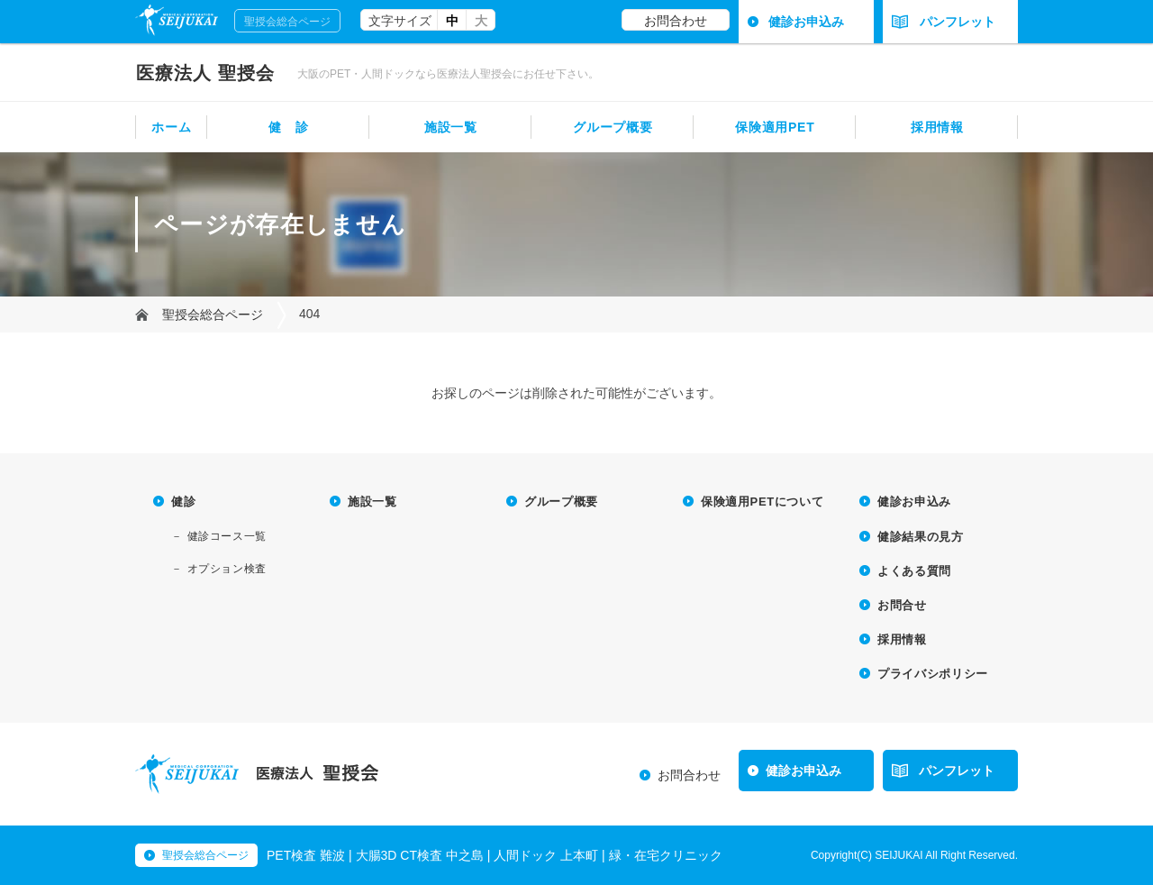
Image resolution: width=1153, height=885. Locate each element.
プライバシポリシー (932, 673)
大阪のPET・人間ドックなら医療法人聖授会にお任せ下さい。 (448, 74)
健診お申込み (806, 21)
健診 (183, 501)
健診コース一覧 (227, 536)
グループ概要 (612, 127)
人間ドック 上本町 (546, 855)
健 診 (288, 127)
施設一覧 (450, 127)
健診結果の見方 (920, 536)
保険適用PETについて (762, 501)
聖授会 (205, 73)
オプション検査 (227, 568)
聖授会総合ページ (287, 21)
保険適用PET (774, 127)
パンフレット (943, 22)
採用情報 (937, 127)
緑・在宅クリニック (665, 855)
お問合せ (902, 605)
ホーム (171, 127)
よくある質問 (914, 571)
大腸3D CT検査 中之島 (420, 855)
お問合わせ (675, 21)
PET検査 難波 (306, 855)
